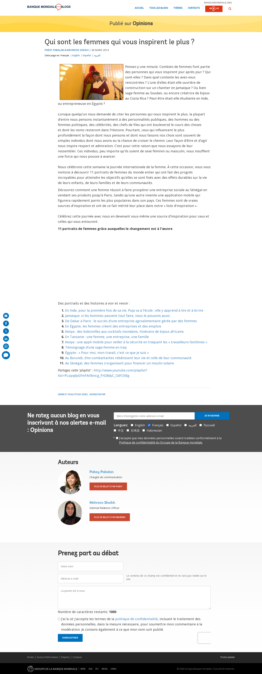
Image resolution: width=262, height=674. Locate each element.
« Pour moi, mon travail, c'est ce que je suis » (114, 352)
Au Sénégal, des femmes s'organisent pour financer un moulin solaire (119, 363)
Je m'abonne (211, 415)
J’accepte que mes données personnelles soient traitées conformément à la (170, 440)
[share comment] (6, 355)
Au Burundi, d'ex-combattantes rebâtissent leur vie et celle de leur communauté (128, 358)
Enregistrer (70, 638)
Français (65, 55)
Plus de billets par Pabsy (108, 486)
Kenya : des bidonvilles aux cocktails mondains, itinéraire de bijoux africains (124, 331)
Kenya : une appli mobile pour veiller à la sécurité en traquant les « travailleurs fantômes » (136, 342)
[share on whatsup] (6, 346)
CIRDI (113, 668)
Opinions (143, 23)
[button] (230, 8)
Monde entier (97, 394)
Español (87, 55)
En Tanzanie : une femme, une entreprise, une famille (107, 337)
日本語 (135, 430)
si (82, 315)
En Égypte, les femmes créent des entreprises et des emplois (113, 326)
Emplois (65, 657)
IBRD (83, 668)
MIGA (105, 668)
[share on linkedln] (6, 339)
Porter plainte (228, 657)
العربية (97, 55)
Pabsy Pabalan (54, 50)
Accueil (139, 8)
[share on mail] (6, 316)
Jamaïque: (73, 315)
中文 (121, 430)
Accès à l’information (47, 657)
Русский (209, 425)
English (76, 55)
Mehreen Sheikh (78, 50)
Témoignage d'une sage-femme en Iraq (95, 347)
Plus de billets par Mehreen (109, 517)
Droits (30, 657)
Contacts (194, 8)
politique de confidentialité (136, 619)
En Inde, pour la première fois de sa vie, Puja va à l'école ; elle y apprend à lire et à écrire (134, 310)
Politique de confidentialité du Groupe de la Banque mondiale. (161, 442)
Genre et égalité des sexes (73, 394)
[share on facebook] (6, 323)
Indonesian (154, 430)
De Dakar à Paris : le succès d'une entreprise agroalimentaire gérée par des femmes (131, 321)
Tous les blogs (158, 8)
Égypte (70, 352)
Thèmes (177, 8)
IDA (90, 668)
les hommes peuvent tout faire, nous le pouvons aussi (127, 315)
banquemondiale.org (218, 2)
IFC (97, 668)
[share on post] (6, 331)
